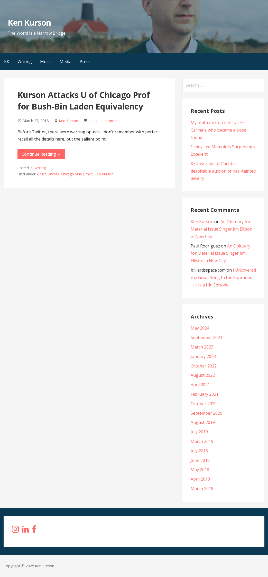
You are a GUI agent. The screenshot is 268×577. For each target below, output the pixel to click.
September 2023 (206, 337)
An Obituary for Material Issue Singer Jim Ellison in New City (221, 229)
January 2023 (203, 356)
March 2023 (202, 347)
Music (45, 61)
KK (6, 61)
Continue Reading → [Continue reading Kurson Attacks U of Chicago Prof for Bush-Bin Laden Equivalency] (41, 154)
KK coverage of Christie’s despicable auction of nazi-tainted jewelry (223, 171)
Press (85, 61)
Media (65, 61)
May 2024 (200, 328)
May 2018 (200, 469)
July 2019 (199, 432)
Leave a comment (104, 120)
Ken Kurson (29, 22)
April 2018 (200, 479)
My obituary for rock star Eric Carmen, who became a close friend (219, 130)
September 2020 (206, 413)
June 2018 (200, 460)
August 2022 (203, 375)
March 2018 (202, 488)
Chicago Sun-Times (77, 174)
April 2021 (200, 384)
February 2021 (204, 394)
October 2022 (204, 366)
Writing (24, 61)
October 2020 (204, 403)
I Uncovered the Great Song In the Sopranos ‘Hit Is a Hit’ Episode (223, 277)
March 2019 (202, 441)
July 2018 (199, 451)
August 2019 (203, 422)
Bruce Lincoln (48, 174)
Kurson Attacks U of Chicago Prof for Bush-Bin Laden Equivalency (83, 100)
